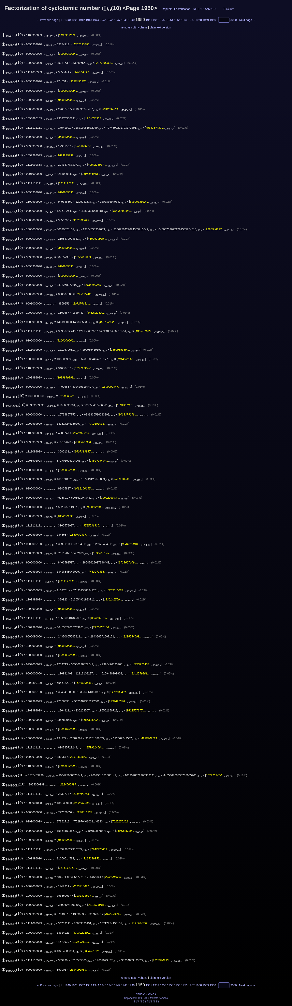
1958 (198, 20)
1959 (206, 20)
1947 (117, 20)
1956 (184, 20)
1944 (96, 20)
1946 (110, 20)
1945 (103, 20)
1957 (191, 20)
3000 (233, 20)
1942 (81, 20)
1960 (213, 20)
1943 (89, 20)
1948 (124, 20)
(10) (12, 35)
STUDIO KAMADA (204, 9)
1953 (163, 20)
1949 (131, 20)
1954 (170, 20)
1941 (74, 20)
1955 (177, 20)
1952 (156, 20)
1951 (149, 20)
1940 (67, 20)
